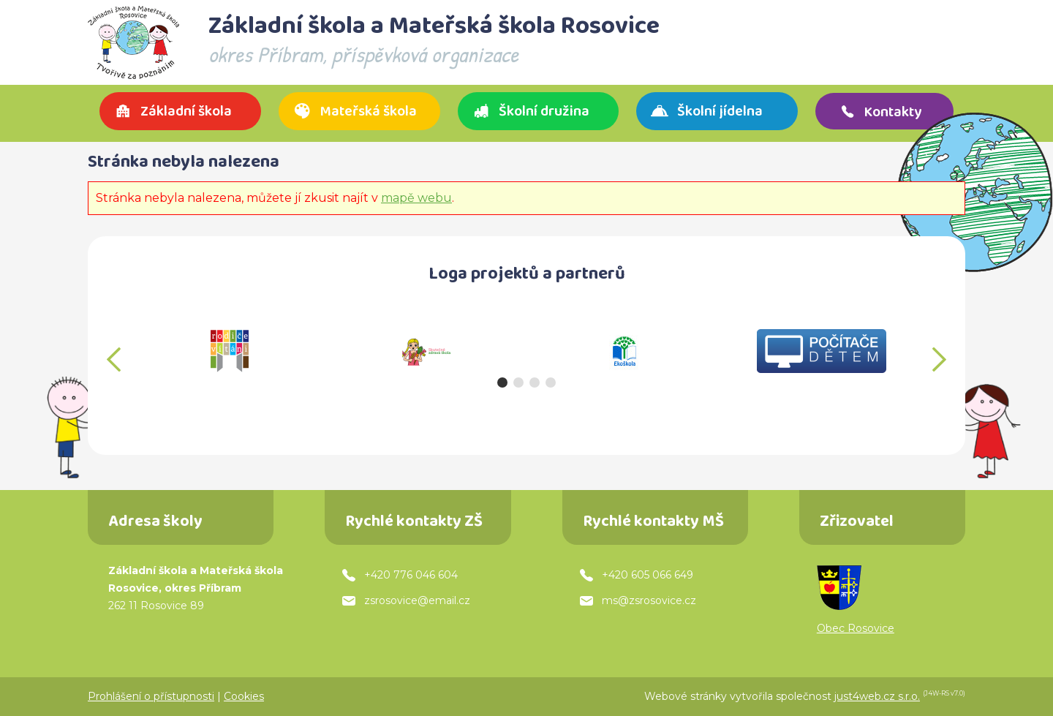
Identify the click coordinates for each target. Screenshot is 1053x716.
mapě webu (416, 198)
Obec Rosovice (855, 628)
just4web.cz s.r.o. (877, 696)
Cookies (244, 696)
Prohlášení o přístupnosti (151, 696)
